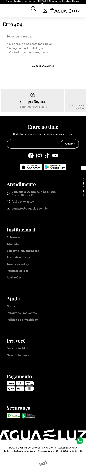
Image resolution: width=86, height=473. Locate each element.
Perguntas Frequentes (22, 312)
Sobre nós (13, 237)
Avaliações (14, 277)
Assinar (70, 144)
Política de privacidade (22, 319)
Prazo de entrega (18, 257)
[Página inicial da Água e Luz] (68, 11)
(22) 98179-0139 (20, 201)
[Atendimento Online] (79, 440)
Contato (12, 306)
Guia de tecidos (17, 348)
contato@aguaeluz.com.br (27, 208)
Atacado (13, 243)
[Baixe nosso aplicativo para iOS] (31, 167)
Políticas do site (17, 270)
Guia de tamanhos (19, 355)
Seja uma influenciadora (23, 250)
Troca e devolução (19, 263)
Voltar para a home (43, 66)
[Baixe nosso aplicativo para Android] (55, 167)
